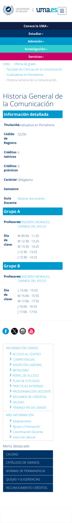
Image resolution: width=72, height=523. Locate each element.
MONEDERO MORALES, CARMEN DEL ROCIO (34, 224)
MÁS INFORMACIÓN (20, 415)
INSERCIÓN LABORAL (25, 365)
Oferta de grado (25, 64)
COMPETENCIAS (22, 359)
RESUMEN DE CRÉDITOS (27, 397)
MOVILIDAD (19, 370)
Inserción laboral (22, 437)
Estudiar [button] (36, 34)
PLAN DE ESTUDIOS (24, 381)
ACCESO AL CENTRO (25, 354)
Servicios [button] (36, 57)
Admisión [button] (36, 41)
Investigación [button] (36, 49)
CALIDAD (12, 454)
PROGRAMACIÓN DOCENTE (30, 391)
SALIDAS (16, 402)
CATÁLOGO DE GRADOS (22, 462)
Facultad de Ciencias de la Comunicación (34, 69)
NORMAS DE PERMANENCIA (25, 471)
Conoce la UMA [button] (36, 26)
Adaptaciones (20, 421)
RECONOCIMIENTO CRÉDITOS (26, 488)
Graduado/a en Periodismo (25, 75)
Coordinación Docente (26, 432)
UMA (6, 64)
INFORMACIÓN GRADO (22, 348)
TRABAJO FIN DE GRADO (27, 407)
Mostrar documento (31, 198)
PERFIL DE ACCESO (24, 375)
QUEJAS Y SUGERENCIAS (23, 479)
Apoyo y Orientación (24, 426)
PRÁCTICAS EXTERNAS (26, 386)
